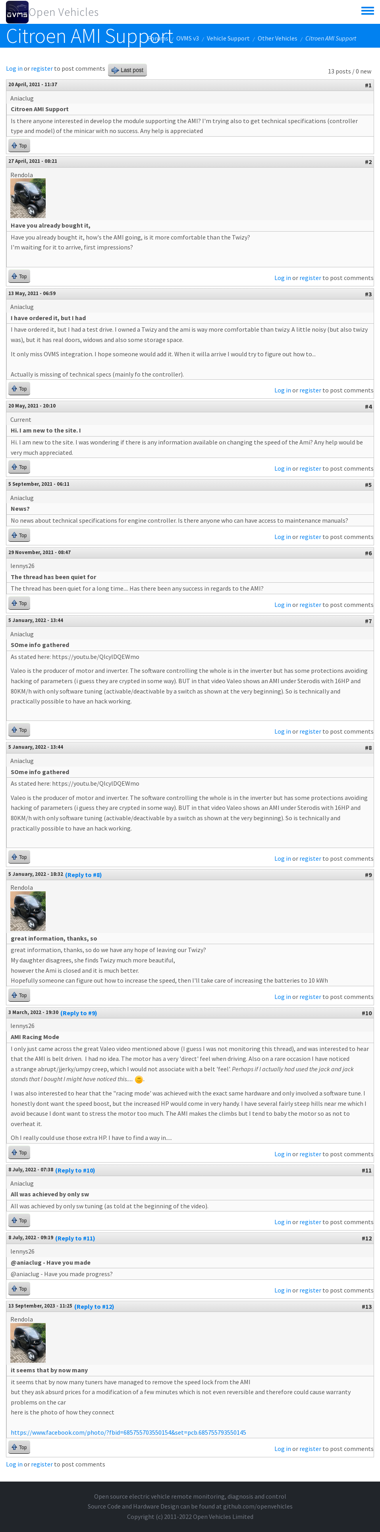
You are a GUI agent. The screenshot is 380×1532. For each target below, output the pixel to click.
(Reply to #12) (94, 1306)
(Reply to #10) (75, 1170)
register (42, 68)
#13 (367, 1306)
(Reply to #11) (75, 1238)
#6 (368, 553)
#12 (367, 1238)
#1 (368, 85)
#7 (368, 621)
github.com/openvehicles (258, 1506)
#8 (368, 748)
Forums (158, 38)
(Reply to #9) (78, 1013)
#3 (368, 294)
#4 (368, 406)
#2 (368, 162)
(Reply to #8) (83, 875)
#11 (367, 1170)
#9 (368, 875)
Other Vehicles (277, 38)
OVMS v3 (187, 38)
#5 (368, 485)
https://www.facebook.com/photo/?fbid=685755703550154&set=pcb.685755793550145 (128, 1432)
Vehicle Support (228, 38)
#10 (367, 1013)
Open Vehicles (64, 12)
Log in (14, 68)
